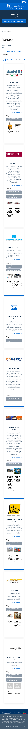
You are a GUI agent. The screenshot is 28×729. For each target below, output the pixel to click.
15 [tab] (13, 287)
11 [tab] (18, 135)
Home (3, 31)
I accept (23, 726)
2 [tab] (10, 133)
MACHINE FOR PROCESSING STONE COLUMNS (17, 479)
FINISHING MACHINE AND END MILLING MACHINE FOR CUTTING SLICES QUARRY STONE (10, 482)
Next (23, 127)
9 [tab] (13, 135)
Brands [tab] (7, 60)
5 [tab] (17, 133)
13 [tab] (19, 285)
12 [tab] (17, 285)
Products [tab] (21, 60)
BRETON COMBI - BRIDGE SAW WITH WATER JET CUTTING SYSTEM (10, 213)
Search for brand (6, 45)
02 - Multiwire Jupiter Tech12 (17, 558)
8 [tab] (11, 135)
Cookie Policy (14, 726)
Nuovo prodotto (10, 692)
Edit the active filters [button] (14, 51)
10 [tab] (16, 135)
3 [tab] (12, 133)
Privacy (6, 726)
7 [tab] (21, 133)
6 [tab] (19, 133)
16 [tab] (16, 287)
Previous (5, 127)
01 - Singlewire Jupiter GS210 (10, 558)
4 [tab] (14, 133)
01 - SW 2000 (10, 622)
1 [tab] (8, 133)
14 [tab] (21, 285)
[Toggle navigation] (2, 7)
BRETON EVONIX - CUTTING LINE (17, 211)
